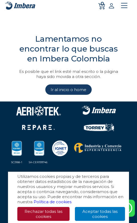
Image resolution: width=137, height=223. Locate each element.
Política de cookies (52, 201)
